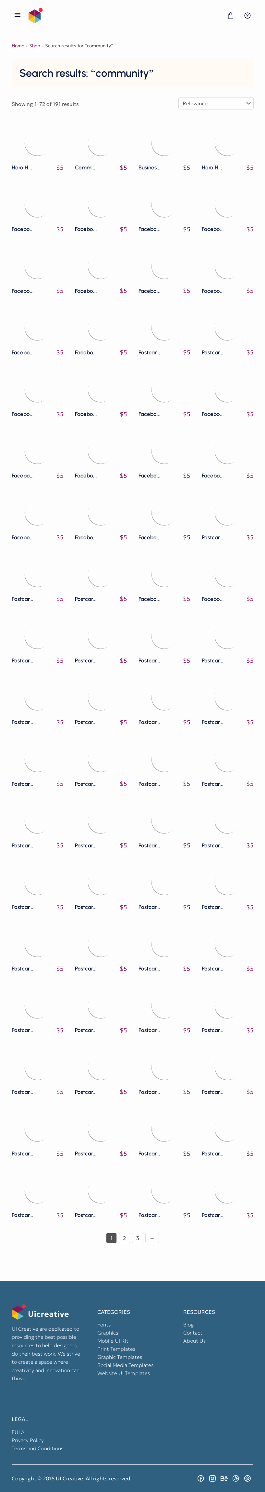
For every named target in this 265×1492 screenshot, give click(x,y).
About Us (194, 1340)
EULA (18, 1432)
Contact (192, 1332)
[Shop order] (216, 103)
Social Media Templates (125, 1365)
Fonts (104, 1324)
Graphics (107, 1332)
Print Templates (116, 1349)
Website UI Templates (123, 1373)
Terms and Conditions (37, 1448)
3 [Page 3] (137, 1238)
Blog (188, 1324)
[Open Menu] (17, 15)
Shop (34, 46)
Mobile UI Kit (112, 1340)
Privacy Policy (28, 1440)
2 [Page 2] (124, 1238)
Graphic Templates (119, 1357)
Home (18, 46)
